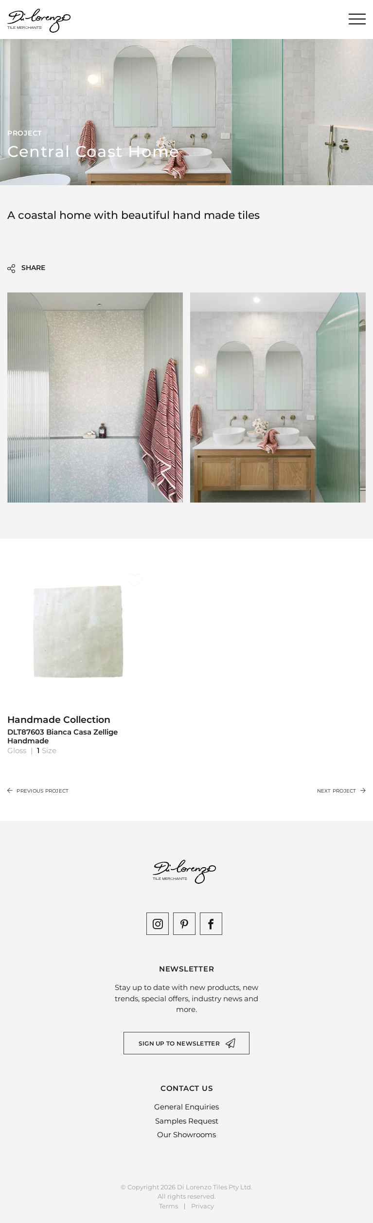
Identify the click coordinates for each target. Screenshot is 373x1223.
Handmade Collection (80, 730)
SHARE (26, 268)
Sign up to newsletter (179, 1043)
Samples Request (186, 1121)
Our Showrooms (186, 1134)
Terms (168, 1206)
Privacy (202, 1206)
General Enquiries (186, 1106)
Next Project (341, 791)
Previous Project (38, 791)
